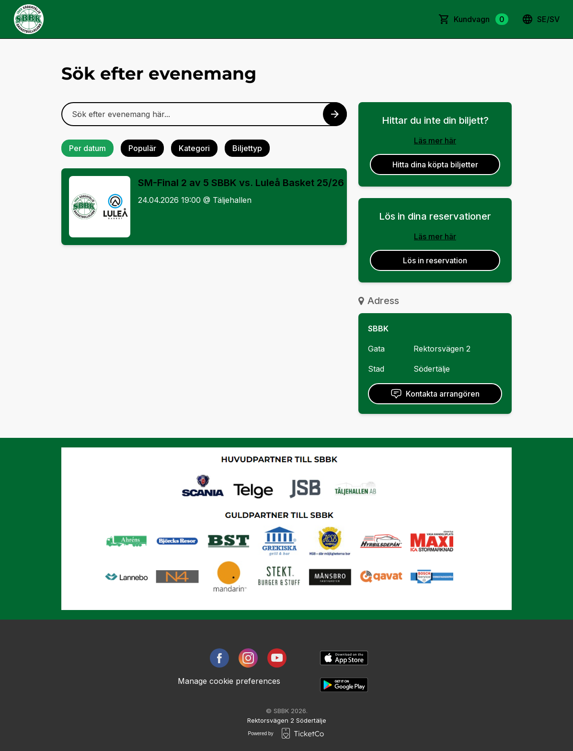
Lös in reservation (435, 260)
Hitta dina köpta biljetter (435, 164)
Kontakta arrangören (435, 393)
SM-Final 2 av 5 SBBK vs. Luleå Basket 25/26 (241, 182)
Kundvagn (481, 19)
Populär (142, 148)
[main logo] (28, 19)
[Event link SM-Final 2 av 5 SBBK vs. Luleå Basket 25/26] (95, 206)
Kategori (194, 148)
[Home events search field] (204, 114)
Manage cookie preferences (229, 681)
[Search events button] (335, 114)
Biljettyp (247, 148)
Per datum (87, 148)
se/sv (541, 19)
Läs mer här (435, 140)
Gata (376, 348)
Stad (376, 369)
